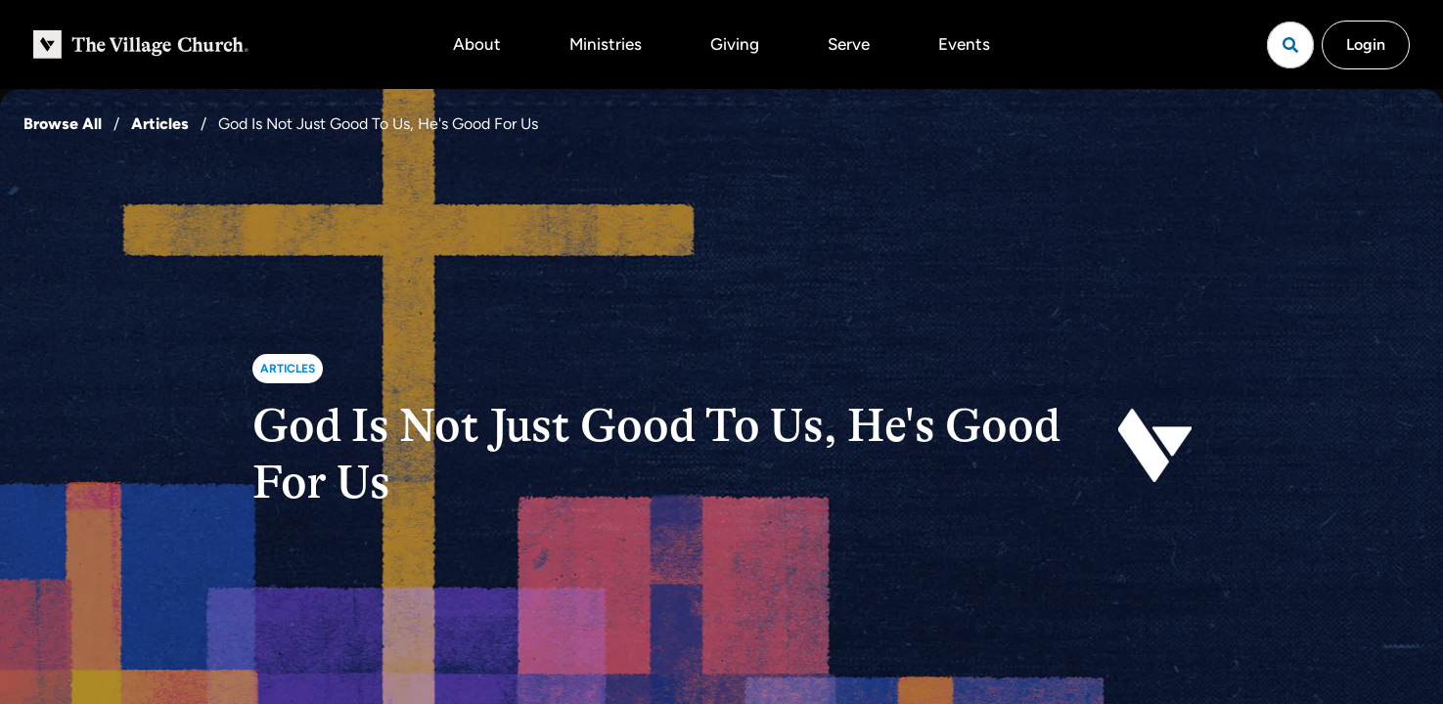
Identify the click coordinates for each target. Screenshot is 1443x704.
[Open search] (1290, 45)
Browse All (62, 123)
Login (1365, 44)
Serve (849, 44)
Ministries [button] (605, 44)
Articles (160, 123)
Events (964, 44)
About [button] (477, 44)
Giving (734, 44)
